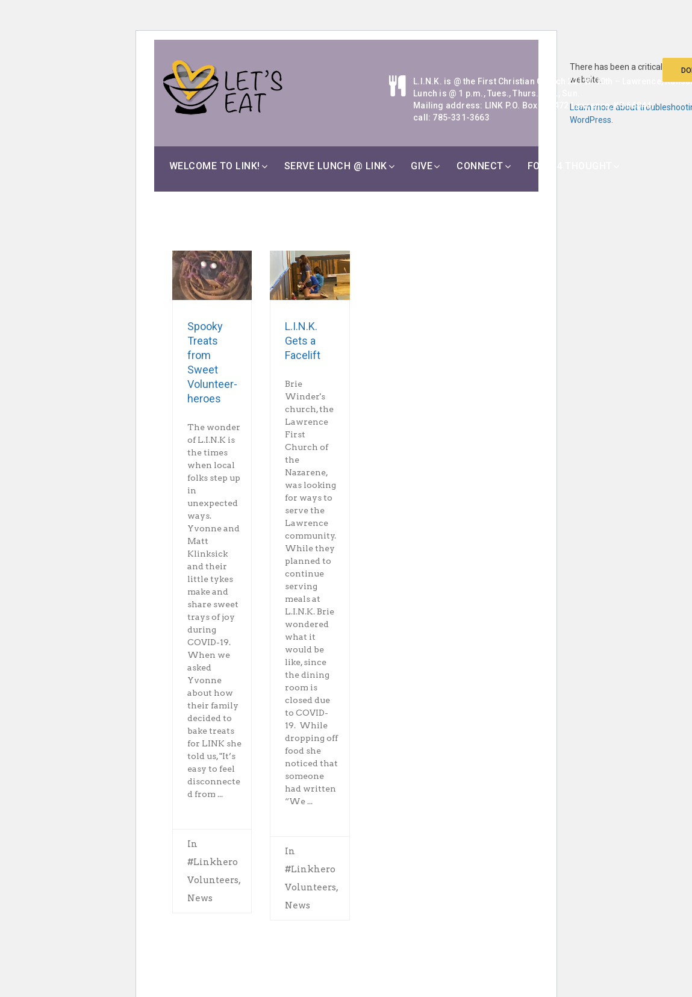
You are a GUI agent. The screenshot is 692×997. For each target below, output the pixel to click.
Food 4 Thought (570, 166)
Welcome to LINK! (214, 166)
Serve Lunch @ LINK (335, 166)
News (200, 898)
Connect (480, 166)
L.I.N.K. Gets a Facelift (302, 340)
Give (421, 166)
